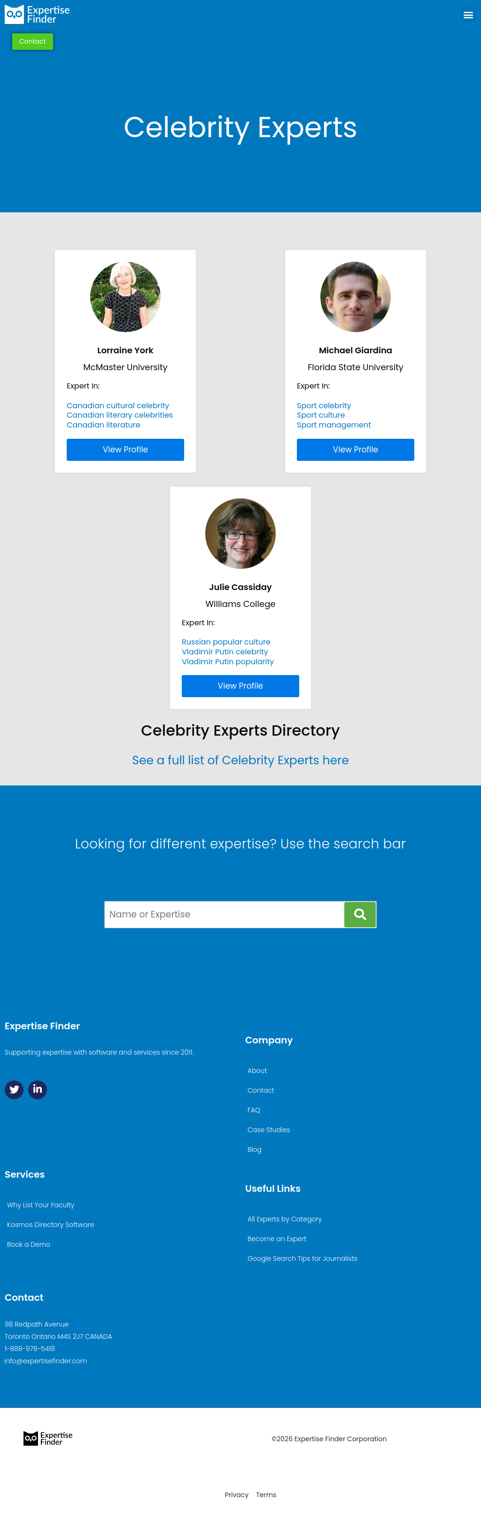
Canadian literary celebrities (120, 415)
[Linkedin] (37, 1089)
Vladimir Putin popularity (228, 661)
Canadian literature (103, 425)
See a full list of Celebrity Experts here (240, 760)
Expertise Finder (42, 1026)
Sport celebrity (324, 405)
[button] (468, 15)
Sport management (334, 425)
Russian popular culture (226, 642)
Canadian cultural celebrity (118, 405)
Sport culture (321, 415)
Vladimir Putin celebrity (225, 651)
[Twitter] (14, 1089)
